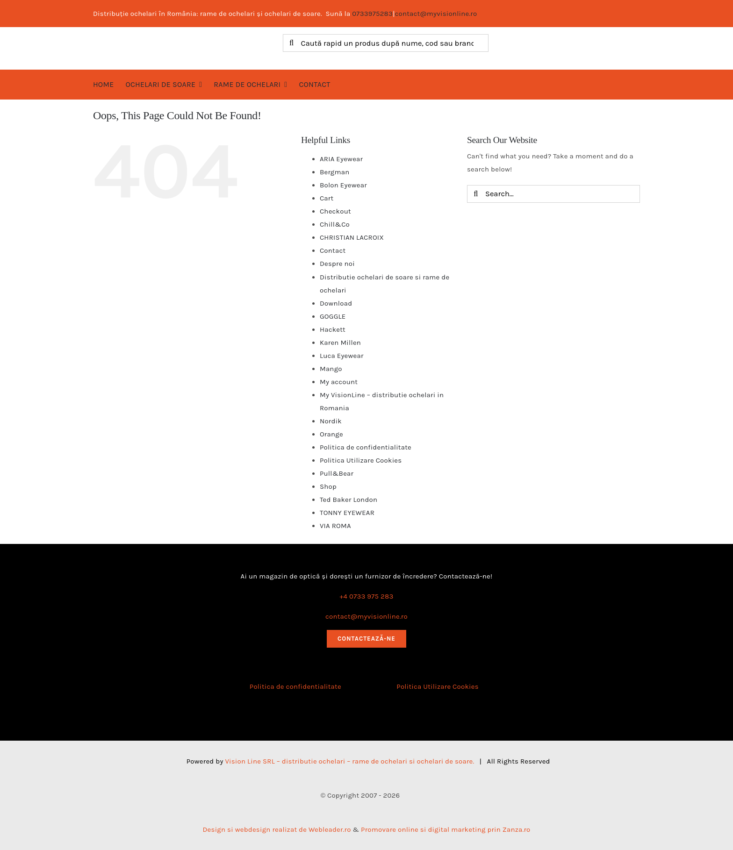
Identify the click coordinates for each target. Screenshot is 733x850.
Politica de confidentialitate (365, 447)
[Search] (292, 43)
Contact (332, 250)
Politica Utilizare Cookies (361, 460)
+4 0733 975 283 (367, 596)
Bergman (335, 172)
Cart (326, 198)
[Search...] (553, 194)
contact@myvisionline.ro (436, 13)
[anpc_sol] (437, 703)
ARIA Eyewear (341, 159)
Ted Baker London (348, 499)
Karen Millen (340, 342)
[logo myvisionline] (174, 37)
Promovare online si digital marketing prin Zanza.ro (445, 829)
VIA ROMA (335, 525)
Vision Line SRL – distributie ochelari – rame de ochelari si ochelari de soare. (349, 761)
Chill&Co (335, 224)
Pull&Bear (336, 473)
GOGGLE (332, 316)
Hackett (332, 329)
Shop (328, 486)
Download (336, 303)
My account (339, 382)
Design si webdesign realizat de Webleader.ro (276, 829)
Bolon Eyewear (343, 185)
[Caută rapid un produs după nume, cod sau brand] (386, 43)
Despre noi (337, 263)
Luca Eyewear (342, 355)
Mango (331, 368)
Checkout (335, 211)
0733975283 (372, 13)
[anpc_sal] (295, 703)
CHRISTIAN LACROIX (352, 237)
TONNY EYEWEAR (347, 512)
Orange (331, 434)
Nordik (331, 421)
